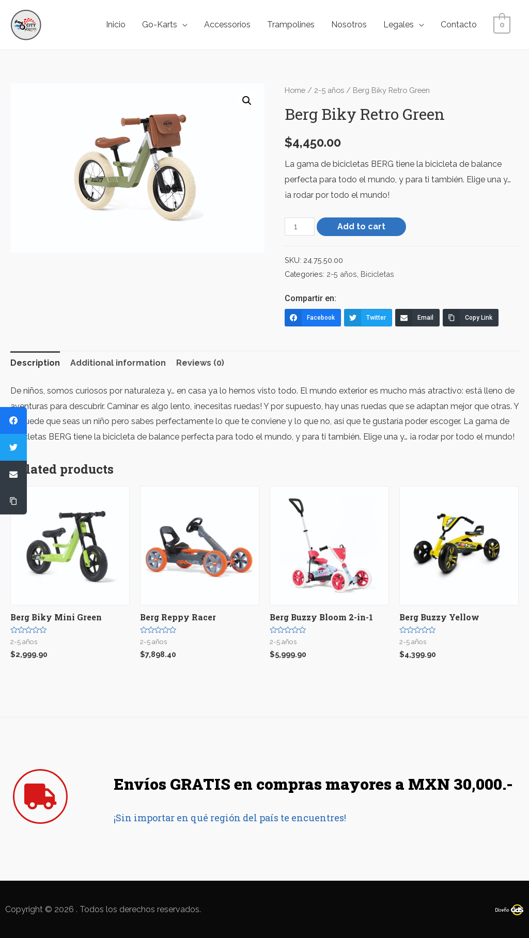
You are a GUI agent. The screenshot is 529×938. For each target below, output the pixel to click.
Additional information (118, 363)
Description (35, 363)
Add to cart (361, 226)
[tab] (35, 363)
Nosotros (351, 24)
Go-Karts (161, 24)
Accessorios (229, 24)
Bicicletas (377, 274)
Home (295, 90)
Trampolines (293, 24)
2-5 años (329, 90)
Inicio (118, 24)
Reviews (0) (200, 363)
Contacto (461, 24)
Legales (400, 24)
